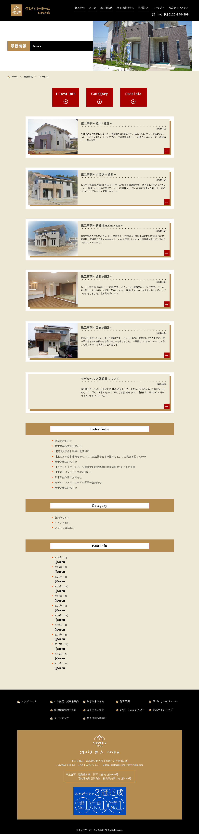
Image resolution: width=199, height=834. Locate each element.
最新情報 (28, 76)
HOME (14, 76)
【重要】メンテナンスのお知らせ (73, 472)
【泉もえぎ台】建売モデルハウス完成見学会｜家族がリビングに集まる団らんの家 (100, 456)
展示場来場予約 (125, 7)
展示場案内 (106, 7)
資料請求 (143, 7)
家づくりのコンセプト (132, 709)
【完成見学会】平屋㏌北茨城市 (72, 451)
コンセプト (158, 7)
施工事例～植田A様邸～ (97, 123)
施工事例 (80, 7)
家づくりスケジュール (165, 701)
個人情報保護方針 (97, 718)
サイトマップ (61, 718)
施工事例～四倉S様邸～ (96, 327)
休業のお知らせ (63, 441)
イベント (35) (62, 522)
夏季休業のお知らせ (66, 461)
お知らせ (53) (62, 517)
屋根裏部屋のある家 (65, 709)
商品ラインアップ (178, 7)
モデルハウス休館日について (100, 378)
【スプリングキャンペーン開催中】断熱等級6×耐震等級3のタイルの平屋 (95, 467)
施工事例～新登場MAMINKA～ (102, 225)
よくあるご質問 (95, 709)
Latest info (66, 94)
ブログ (92, 7)
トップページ (28, 701)
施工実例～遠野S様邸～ (96, 276)
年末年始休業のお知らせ (68, 446)
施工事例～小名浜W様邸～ (98, 174)
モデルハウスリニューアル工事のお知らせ (78, 482)
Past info (133, 94)
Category (99, 94)
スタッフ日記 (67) (64, 527)
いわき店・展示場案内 (66, 701)
